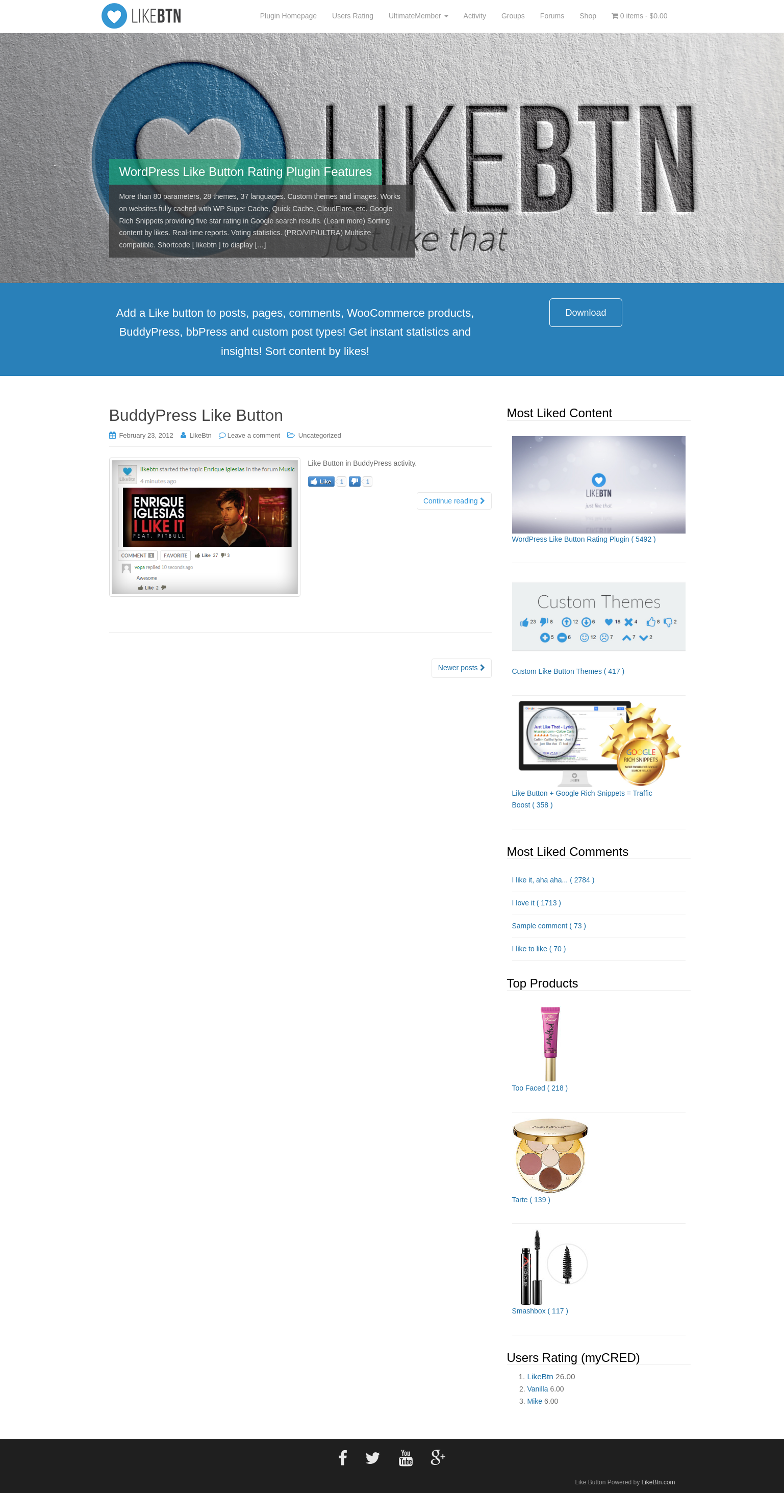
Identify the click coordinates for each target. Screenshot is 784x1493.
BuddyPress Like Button (196, 415)
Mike (535, 1401)
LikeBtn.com (658, 1482)
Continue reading (454, 501)
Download (585, 313)
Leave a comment (253, 435)
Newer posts (461, 668)
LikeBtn (200, 435)
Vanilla (537, 1389)
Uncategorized (319, 435)
